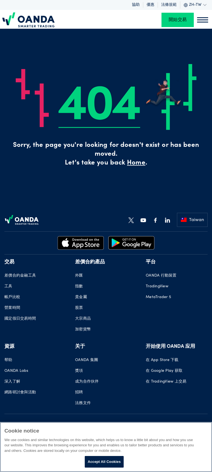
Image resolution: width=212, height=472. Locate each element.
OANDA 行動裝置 (161, 276)
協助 (136, 5)
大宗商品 (83, 319)
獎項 (79, 371)
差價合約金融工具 (20, 276)
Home (136, 163)
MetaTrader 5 (158, 297)
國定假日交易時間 (20, 319)
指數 (79, 286)
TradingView (157, 286)
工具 (8, 286)
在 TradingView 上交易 (166, 382)
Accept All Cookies (104, 462)
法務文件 (83, 403)
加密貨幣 (83, 330)
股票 (79, 308)
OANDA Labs (16, 371)
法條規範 (169, 5)
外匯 (79, 276)
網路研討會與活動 (20, 392)
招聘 (79, 392)
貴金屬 (81, 297)
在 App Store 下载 (162, 360)
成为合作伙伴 (87, 382)
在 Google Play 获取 (164, 371)
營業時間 (12, 308)
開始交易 (178, 20)
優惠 (150, 5)
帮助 (8, 360)
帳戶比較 (12, 297)
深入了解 (12, 382)
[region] (106, 447)
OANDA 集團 (86, 360)
